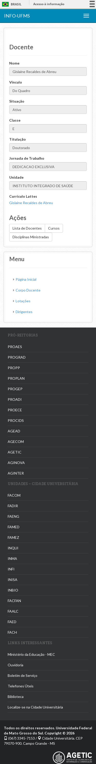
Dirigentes (24, 312)
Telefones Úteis (21, 686)
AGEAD (14, 431)
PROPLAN (16, 378)
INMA (12, 558)
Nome (14, 63)
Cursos (54, 228)
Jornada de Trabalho (26, 158)
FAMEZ (13, 537)
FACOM (14, 495)
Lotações (23, 301)
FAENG (13, 516)
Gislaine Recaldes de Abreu (31, 203)
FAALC (13, 611)
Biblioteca (16, 696)
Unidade (16, 177)
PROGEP (15, 389)
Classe (14, 120)
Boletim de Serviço (22, 675)
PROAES (15, 346)
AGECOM (16, 441)
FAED (12, 622)
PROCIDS (16, 420)
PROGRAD (17, 357)
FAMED (13, 527)
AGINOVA (16, 462)
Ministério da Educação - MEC (31, 654)
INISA (12, 579)
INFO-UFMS (17, 16)
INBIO (13, 590)
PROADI (15, 399)
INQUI (13, 548)
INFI (11, 569)
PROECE (15, 410)
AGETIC (15, 452)
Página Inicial (26, 279)
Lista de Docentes (27, 228)
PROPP (14, 368)
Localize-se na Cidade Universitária (35, 707)
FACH (12, 632)
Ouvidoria (15, 665)
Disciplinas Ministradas (31, 237)
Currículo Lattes (23, 196)
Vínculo (15, 82)
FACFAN (14, 600)
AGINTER (16, 473)
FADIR (13, 506)
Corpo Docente (28, 290)
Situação (16, 101)
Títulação (17, 139)
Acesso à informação (48, 4)
